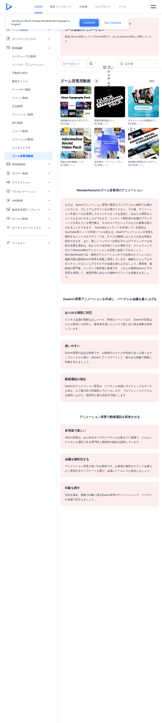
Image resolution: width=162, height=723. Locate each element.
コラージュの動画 (22, 139)
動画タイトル (20, 81)
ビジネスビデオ (21, 147)
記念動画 (17, 106)
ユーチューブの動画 (24, 56)
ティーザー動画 (21, 89)
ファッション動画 (22, 114)
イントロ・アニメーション (28, 64)
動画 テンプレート (61, 6)
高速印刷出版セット (104, 120)
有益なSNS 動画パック (72, 161)
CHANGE (89, 22)
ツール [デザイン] (122, 6)
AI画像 (83, 6)
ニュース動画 (20, 131)
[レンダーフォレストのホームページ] (9, 7)
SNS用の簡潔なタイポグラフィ (144, 161)
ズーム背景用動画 (22, 156)
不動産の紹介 (20, 73)
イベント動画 (20, 98)
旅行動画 (17, 122)
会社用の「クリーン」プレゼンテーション (115, 161)
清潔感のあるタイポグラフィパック (78, 120)
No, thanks (112, 23)
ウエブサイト (103, 6)
